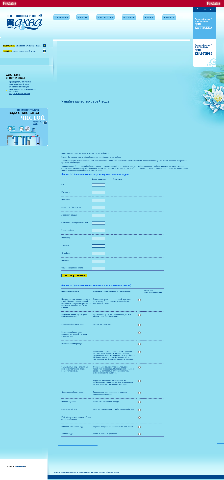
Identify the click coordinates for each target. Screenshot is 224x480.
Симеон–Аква (19, 466)
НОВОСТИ (82, 17)
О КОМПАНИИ (61, 17)
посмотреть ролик (37, 123)
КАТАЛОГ (149, 17)
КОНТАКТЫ (169, 17)
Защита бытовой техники (19, 94)
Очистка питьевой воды (19, 84)
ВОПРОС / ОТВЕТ (105, 17)
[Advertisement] (124, 74)
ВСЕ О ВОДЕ (128, 17)
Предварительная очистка (20, 82)
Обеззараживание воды (19, 87)
